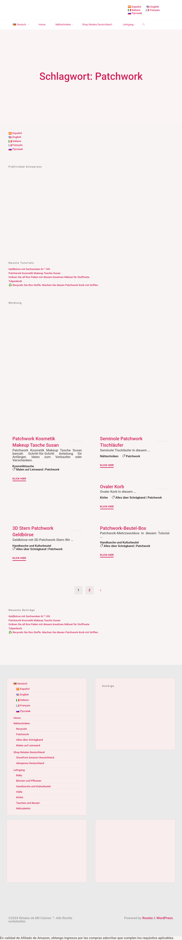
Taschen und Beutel (28, 803)
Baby (19, 775)
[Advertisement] (91, 223)
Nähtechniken (109, 456)
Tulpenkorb (15, 281)
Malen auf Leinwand (29, 469)
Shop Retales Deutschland (29, 752)
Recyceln (21, 729)
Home (17, 718)
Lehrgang (19, 770)
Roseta (147, 918)
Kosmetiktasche (23, 466)
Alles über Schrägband (131, 497)
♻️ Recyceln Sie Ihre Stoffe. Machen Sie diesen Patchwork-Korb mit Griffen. (54, 285)
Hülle (19, 792)
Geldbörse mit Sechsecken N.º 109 (29, 269)
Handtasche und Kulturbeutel (31, 545)
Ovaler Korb (112, 486)
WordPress (165, 918)
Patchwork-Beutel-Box (123, 528)
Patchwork (52, 469)
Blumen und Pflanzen (28, 780)
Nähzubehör (23, 808)
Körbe (104, 497)
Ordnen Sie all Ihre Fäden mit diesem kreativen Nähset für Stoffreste (49, 277)
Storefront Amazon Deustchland (35, 757)
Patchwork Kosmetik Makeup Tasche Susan (35, 273)
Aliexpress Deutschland (30, 763)
